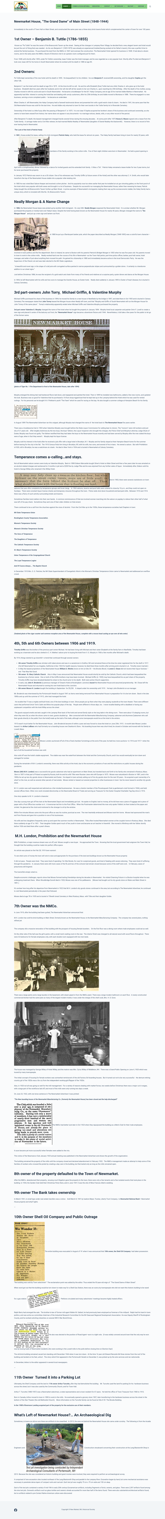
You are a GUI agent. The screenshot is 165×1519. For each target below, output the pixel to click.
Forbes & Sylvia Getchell (81, 6)
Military (132, 6)
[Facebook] (15, 1510)
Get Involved (120, 6)
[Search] (150, 6)
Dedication (97, 6)
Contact (108, 6)
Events (67, 6)
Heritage (142, 6)
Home (59, 6)
